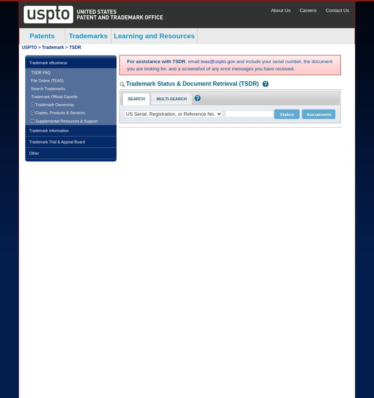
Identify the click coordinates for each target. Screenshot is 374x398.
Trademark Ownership (52, 105)
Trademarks (88, 36)
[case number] (249, 114)
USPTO (29, 47)
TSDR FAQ (41, 72)
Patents (42, 36)
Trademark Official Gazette (54, 96)
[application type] (173, 114)
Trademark (53, 47)
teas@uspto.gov (218, 61)
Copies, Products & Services (58, 113)
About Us (280, 10)
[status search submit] (287, 114)
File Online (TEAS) (47, 80)
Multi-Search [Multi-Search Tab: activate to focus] (171, 99)
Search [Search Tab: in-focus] (136, 99)
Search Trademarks (48, 88)
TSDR (75, 47)
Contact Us (337, 10)
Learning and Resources (154, 36)
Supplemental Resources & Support (64, 121)
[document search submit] (318, 114)
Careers (307, 10)
